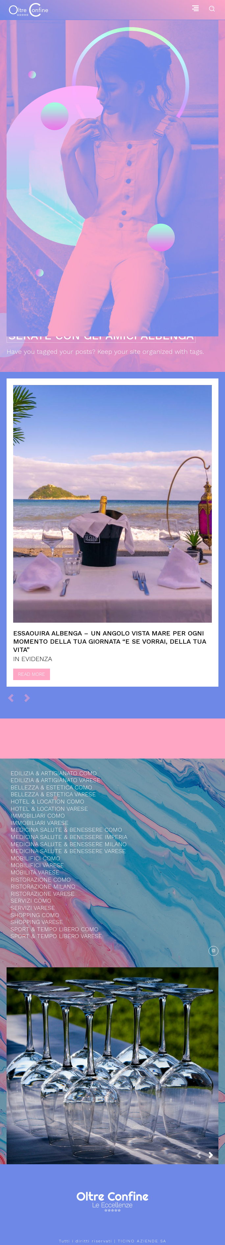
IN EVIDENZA (32, 658)
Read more (31, 674)
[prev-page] (14, 697)
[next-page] (213, 1156)
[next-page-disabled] (30, 697)
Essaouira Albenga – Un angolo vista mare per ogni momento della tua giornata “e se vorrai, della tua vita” (109, 641)
